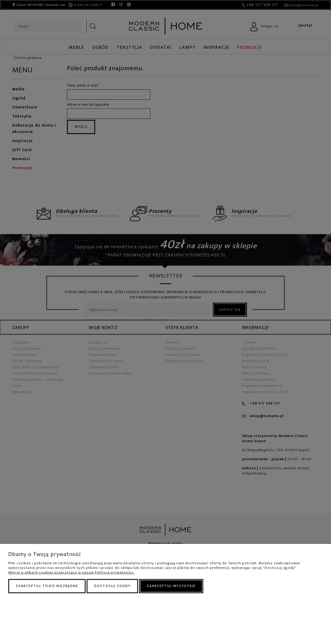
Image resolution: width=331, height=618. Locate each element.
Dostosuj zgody (112, 586)
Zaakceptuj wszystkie (171, 586)
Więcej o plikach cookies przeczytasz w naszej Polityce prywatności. (71, 572)
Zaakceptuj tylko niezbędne (47, 586)
